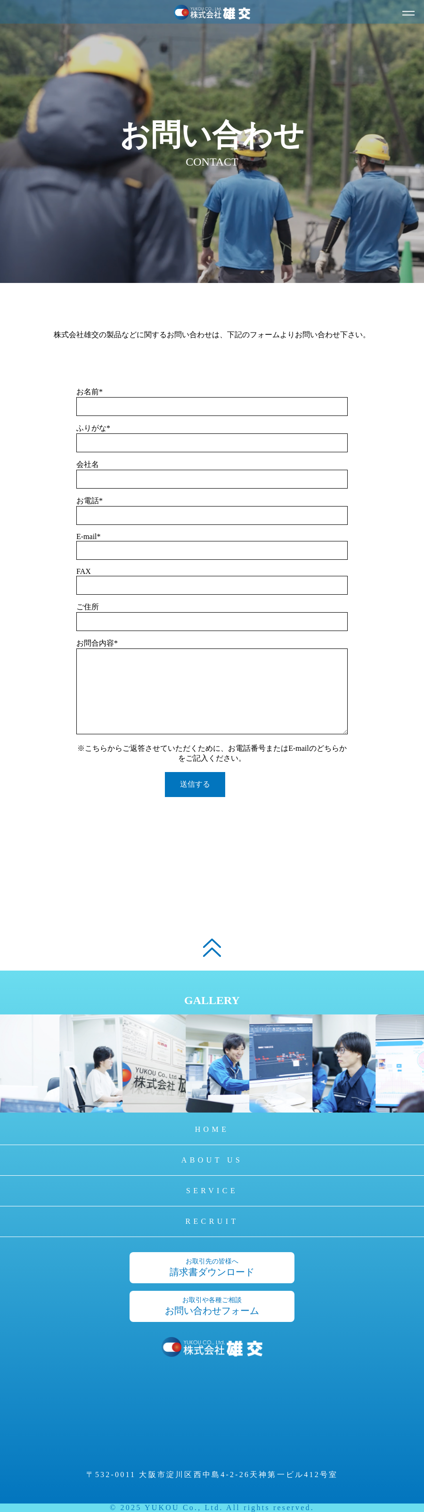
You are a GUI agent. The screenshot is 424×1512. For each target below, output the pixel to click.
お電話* (89, 501)
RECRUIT (211, 1221)
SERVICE (212, 1191)
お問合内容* (97, 643)
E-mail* (88, 536)
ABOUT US (212, 1160)
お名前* (89, 392)
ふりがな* (93, 428)
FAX (83, 571)
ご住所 (87, 607)
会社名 (87, 464)
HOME (212, 1129)
